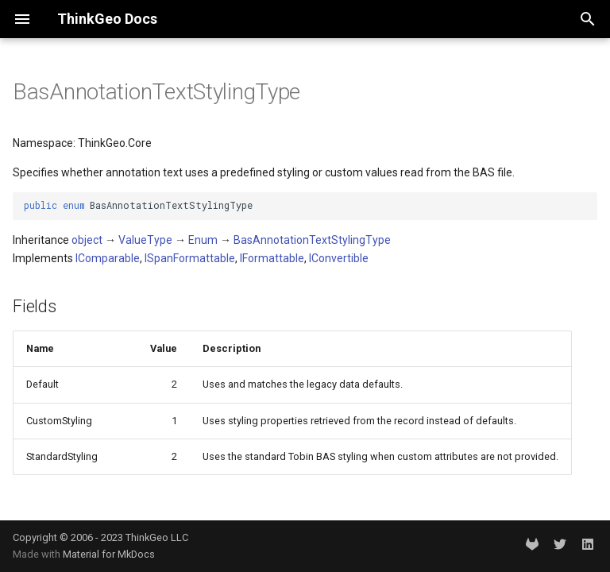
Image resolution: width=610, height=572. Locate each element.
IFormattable (272, 258)
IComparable (107, 258)
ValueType (145, 240)
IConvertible (339, 258)
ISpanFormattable (190, 258)
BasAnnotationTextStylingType (312, 240)
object (86, 240)
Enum (203, 240)
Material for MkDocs (109, 554)
